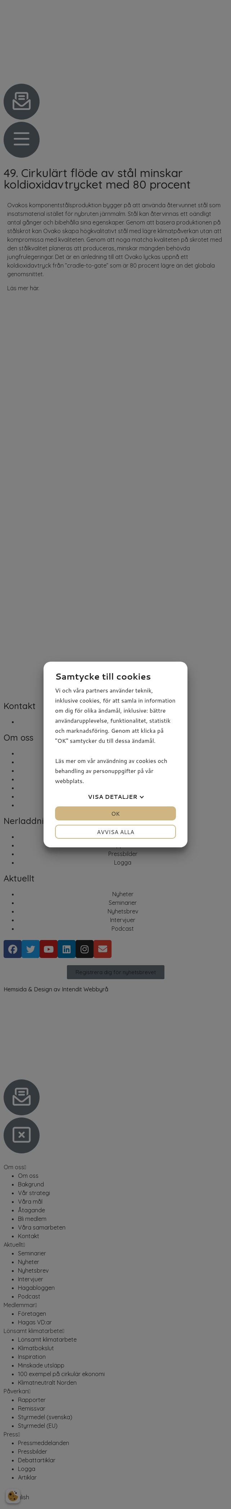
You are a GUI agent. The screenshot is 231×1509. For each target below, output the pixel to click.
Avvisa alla (115, 832)
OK (115, 813)
